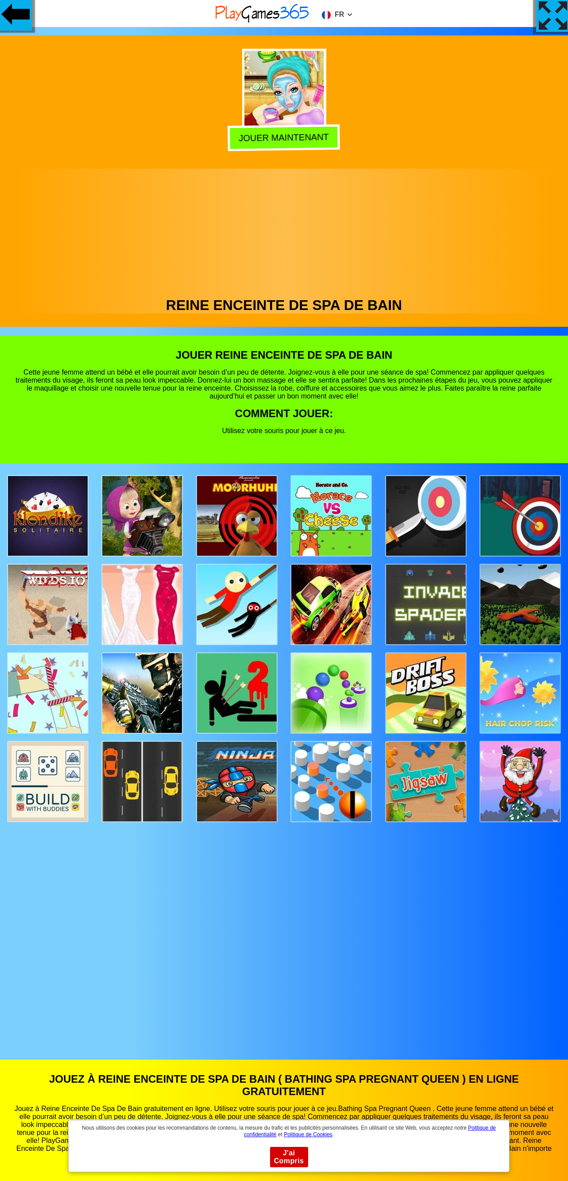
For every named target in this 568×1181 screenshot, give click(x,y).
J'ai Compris (289, 1157)
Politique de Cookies (308, 1134)
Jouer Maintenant (283, 138)
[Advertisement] (284, 231)
